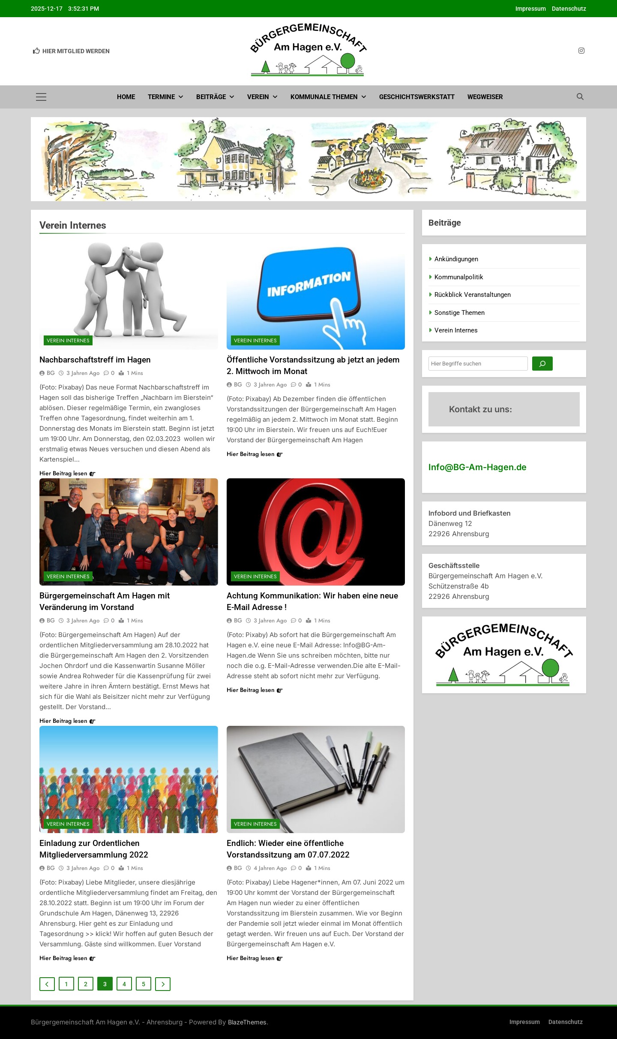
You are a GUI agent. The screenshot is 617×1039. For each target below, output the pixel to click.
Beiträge (211, 97)
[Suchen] (542, 363)
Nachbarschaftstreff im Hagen (95, 360)
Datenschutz (569, 8)
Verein (258, 97)
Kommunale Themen (324, 97)
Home (126, 97)
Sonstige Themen (459, 313)
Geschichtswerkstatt (417, 97)
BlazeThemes (247, 1022)
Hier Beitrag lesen (67, 473)
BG (51, 372)
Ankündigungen (456, 259)
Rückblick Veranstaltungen (472, 295)
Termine (161, 97)
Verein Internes (68, 340)
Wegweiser (485, 97)
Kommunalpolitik (458, 277)
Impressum (530, 8)
